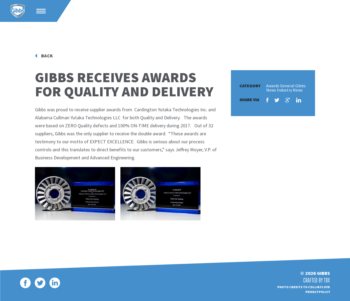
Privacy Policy (317, 292)
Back (47, 55)
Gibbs (18, 11)
